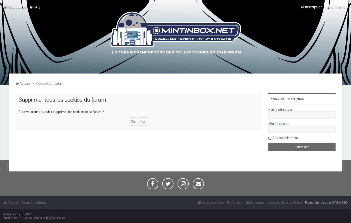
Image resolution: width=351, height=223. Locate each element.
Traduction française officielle (24, 218)
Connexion (276, 99)
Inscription (296, 99)
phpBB (25, 214)
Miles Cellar (57, 218)
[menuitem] (34, 7)
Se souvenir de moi (285, 138)
